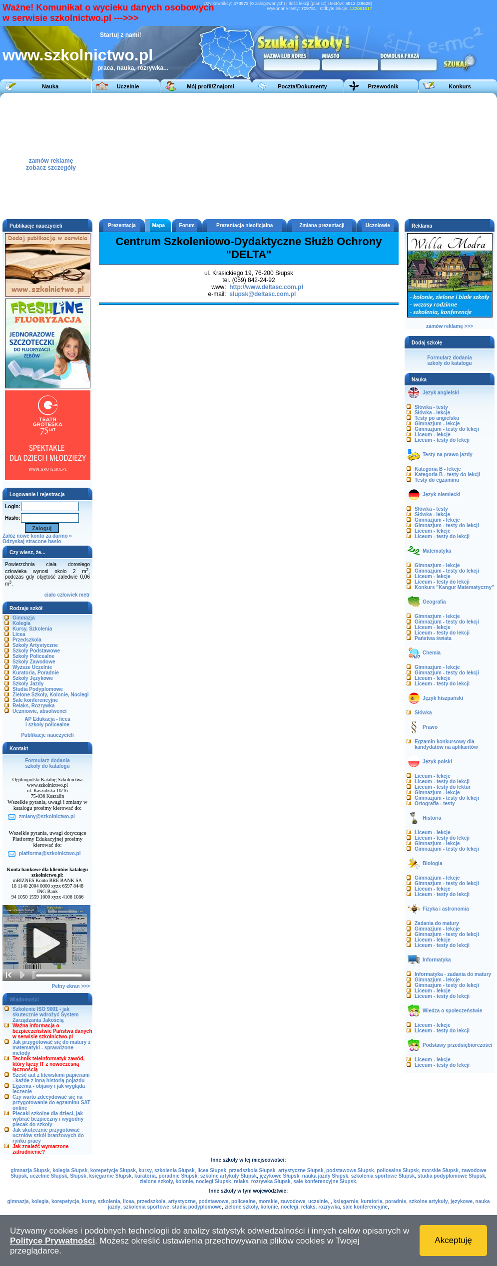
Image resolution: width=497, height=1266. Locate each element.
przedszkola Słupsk (252, 1170)
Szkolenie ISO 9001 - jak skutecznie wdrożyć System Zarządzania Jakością (45, 1014)
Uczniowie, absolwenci (39, 711)
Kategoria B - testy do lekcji (447, 474)
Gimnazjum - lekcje (437, 423)
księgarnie (346, 1201)
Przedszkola (26, 639)
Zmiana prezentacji (322, 225)
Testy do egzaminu (437, 480)
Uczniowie (378, 225)
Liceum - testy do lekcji (442, 440)
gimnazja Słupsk (29, 1170)
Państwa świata (433, 638)
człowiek (67, 595)
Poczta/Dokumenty (302, 86)
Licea (18, 634)
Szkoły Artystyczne (35, 645)
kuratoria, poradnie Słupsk (165, 1176)
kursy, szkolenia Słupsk (166, 1170)
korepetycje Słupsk (113, 1170)
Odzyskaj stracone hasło (31, 541)
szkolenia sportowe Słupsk (383, 1176)
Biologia (432, 863)
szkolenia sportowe (146, 1207)
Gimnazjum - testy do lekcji (447, 429)
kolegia (39, 1201)
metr (84, 595)
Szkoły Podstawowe (36, 650)
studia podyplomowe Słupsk (451, 1176)
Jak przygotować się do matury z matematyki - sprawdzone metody (51, 1047)
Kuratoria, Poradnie (35, 672)
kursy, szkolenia (101, 1201)
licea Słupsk (211, 1170)
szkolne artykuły (428, 1201)
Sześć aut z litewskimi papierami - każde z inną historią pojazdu (51, 1077)
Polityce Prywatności (52, 1241)
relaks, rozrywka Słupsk (262, 1181)
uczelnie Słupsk (48, 1176)
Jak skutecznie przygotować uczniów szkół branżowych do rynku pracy (48, 1135)
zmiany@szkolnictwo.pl (47, 816)
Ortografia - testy (435, 803)
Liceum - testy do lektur (443, 787)
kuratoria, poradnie (384, 1201)
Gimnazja (23, 618)
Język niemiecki (442, 494)
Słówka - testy (431, 407)
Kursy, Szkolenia (32, 629)
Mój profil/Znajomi (210, 86)
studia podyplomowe (196, 1207)
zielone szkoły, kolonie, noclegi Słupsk (185, 1181)
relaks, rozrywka (320, 1207)
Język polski (437, 761)
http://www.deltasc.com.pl (266, 287)
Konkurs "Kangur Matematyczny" (454, 587)
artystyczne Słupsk (301, 1170)
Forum (187, 225)
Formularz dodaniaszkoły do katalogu (47, 763)
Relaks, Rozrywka (33, 705)
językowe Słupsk (279, 1176)
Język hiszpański (443, 698)
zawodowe (292, 1201)
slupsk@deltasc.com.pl (262, 294)
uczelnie (318, 1201)
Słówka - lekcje (432, 412)
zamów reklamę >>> (449, 326)
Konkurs (460, 86)
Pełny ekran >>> (71, 986)
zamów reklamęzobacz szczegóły (51, 161)
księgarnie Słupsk (110, 1176)
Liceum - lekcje (433, 434)
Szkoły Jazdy (27, 683)
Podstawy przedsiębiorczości (458, 1045)
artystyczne (182, 1201)
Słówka (423, 712)
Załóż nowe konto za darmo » (37, 536)
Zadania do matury (437, 923)
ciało (50, 595)
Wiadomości (24, 999)
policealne (243, 1201)
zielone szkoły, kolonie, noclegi (261, 1207)
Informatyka (437, 959)
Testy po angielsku (437, 418)
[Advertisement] (282, 155)
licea (128, 1201)
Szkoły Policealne (33, 656)
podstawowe (213, 1201)
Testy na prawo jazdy (448, 454)
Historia (432, 818)
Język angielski (441, 392)
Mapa (158, 225)
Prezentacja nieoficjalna (244, 225)
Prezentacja (122, 225)
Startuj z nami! (120, 34)
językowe (462, 1201)
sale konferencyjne (365, 1207)
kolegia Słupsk (69, 1170)
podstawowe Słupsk (350, 1170)
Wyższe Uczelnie (32, 667)
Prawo (430, 727)
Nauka (50, 86)
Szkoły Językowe (32, 678)
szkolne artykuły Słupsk (228, 1176)
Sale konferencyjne (35, 700)
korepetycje (65, 1201)
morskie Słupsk (440, 1170)
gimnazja (18, 1201)
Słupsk (78, 1176)
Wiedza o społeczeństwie (452, 1010)
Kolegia (21, 623)
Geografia (434, 602)
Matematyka (437, 551)
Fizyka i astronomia (446, 909)
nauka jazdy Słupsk (325, 1176)
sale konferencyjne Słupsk (324, 1181)
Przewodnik (383, 86)
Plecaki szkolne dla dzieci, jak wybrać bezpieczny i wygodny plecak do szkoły (47, 1119)
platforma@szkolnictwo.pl (50, 853)
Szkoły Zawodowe (33, 661)
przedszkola (151, 1201)
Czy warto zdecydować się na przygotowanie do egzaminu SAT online (51, 1102)
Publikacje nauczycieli (47, 735)
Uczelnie (128, 86)
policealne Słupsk (398, 1170)
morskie (267, 1201)
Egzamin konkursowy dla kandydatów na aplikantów (446, 744)
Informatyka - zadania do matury (453, 974)
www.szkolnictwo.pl (77, 55)
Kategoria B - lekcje (438, 469)
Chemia (432, 652)
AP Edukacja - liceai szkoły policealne (47, 721)
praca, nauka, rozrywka (130, 67)
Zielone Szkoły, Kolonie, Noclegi (50, 694)
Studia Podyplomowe (37, 689)
